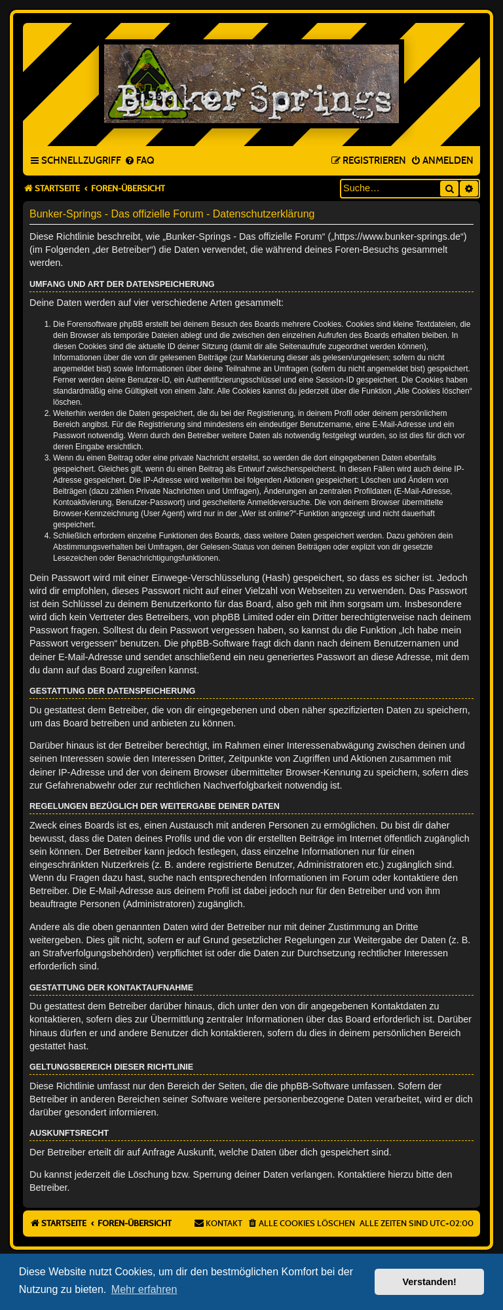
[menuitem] (139, 161)
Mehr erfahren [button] (144, 1289)
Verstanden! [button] (429, 1282)
